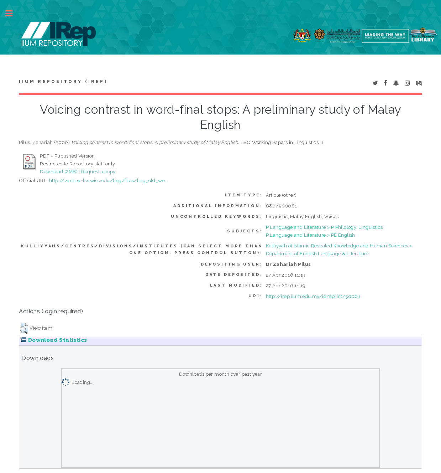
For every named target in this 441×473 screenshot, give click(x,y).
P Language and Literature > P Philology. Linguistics (324, 227)
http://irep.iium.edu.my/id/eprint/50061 (313, 296)
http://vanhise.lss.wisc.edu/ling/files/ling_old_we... (108, 180)
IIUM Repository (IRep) (63, 81)
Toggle (13, 13)
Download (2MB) (59, 171)
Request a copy (98, 171)
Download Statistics (54, 340)
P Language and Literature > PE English (310, 235)
